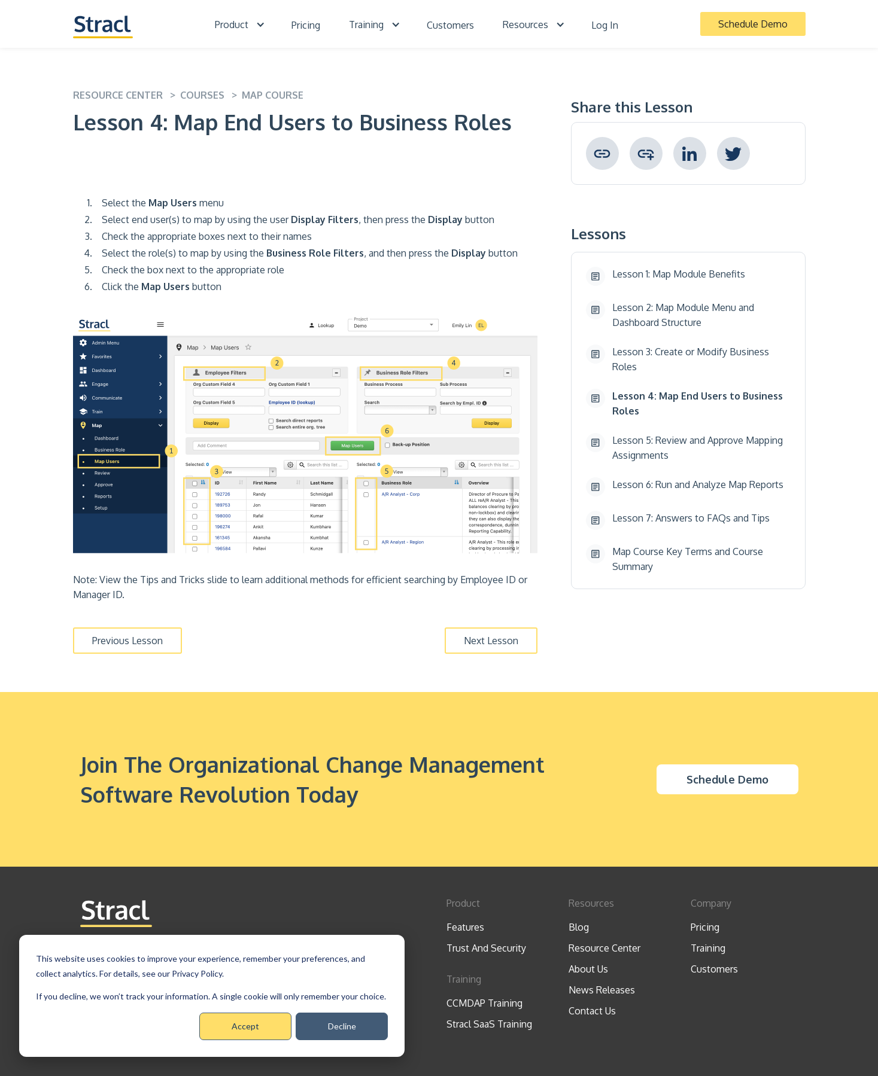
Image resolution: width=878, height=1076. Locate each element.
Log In (604, 25)
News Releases (602, 990)
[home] (103, 24)
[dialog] (212, 996)
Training (708, 948)
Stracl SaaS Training (489, 1024)
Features (465, 927)
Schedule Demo (753, 24)
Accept (245, 1026)
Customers (450, 25)
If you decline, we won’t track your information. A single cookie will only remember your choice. (211, 996)
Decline (342, 1026)
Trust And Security (486, 948)
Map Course (272, 95)
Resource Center (604, 948)
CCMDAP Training (484, 1003)
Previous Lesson (127, 641)
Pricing (305, 25)
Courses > (211, 95)
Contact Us (592, 1011)
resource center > (126, 95)
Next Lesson (491, 641)
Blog (579, 927)
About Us (588, 969)
